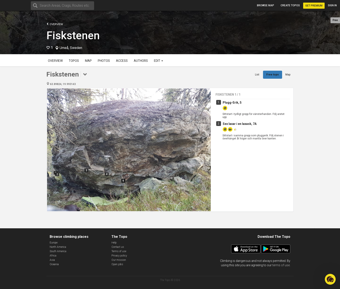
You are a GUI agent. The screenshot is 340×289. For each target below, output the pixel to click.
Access (122, 60)
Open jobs (117, 264)
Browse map (265, 5)
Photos (104, 60)
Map (88, 60)
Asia (52, 259)
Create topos (290, 5)
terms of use (281, 265)
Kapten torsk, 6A (234, 145)
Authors (141, 60)
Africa (53, 255)
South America (58, 251)
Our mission (118, 259)
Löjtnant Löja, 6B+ (235, 163)
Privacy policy (119, 255)
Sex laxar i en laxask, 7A (240, 124)
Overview (54, 24)
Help (114, 242)
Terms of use (118, 251)
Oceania (54, 264)
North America (58, 246)
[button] (330, 279)
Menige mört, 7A (235, 206)
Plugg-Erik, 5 (232, 102)
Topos (74, 60)
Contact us (117, 246)
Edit (158, 60)
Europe (53, 242)
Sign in (332, 5)
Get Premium (313, 5)
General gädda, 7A (236, 181)
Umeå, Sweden (71, 48)
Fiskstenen (73, 35)
